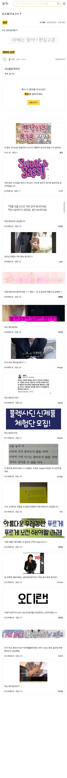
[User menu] (64, 3)
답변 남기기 (33, 102)
